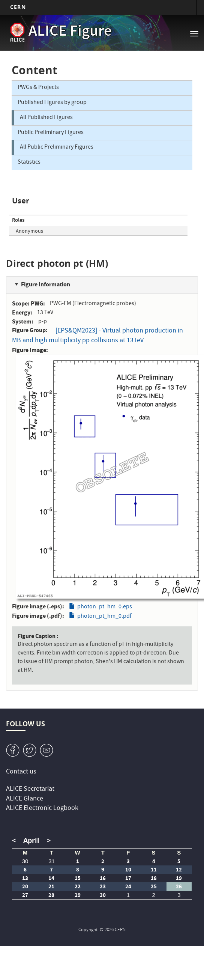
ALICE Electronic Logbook (42, 809)
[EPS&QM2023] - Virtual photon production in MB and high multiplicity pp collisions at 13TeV (97, 336)
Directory (189, 7)
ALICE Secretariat (30, 789)
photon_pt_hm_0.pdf (104, 616)
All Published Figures (46, 117)
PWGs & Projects (38, 87)
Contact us (21, 772)
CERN (18, 7)
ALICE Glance (24, 799)
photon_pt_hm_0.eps (104, 607)
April (31, 840)
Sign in (174, 7)
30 (25, 861)
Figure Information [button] (45, 284)
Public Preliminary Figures (51, 132)
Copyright (88, 930)
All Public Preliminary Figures (56, 147)
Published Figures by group (52, 102)
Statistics (29, 162)
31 (51, 861)
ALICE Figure (70, 32)
